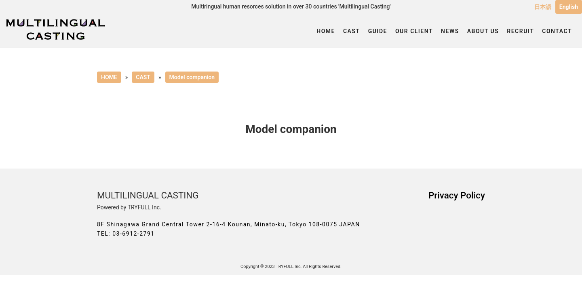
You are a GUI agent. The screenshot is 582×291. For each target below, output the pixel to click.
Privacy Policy (456, 195)
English (568, 7)
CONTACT (557, 31)
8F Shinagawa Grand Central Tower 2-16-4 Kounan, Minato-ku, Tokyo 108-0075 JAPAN (228, 224)
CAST (351, 31)
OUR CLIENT (414, 31)
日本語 (542, 7)
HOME (325, 31)
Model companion (192, 77)
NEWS (450, 31)
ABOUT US (483, 31)
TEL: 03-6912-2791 (126, 233)
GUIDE (377, 31)
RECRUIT (520, 31)
